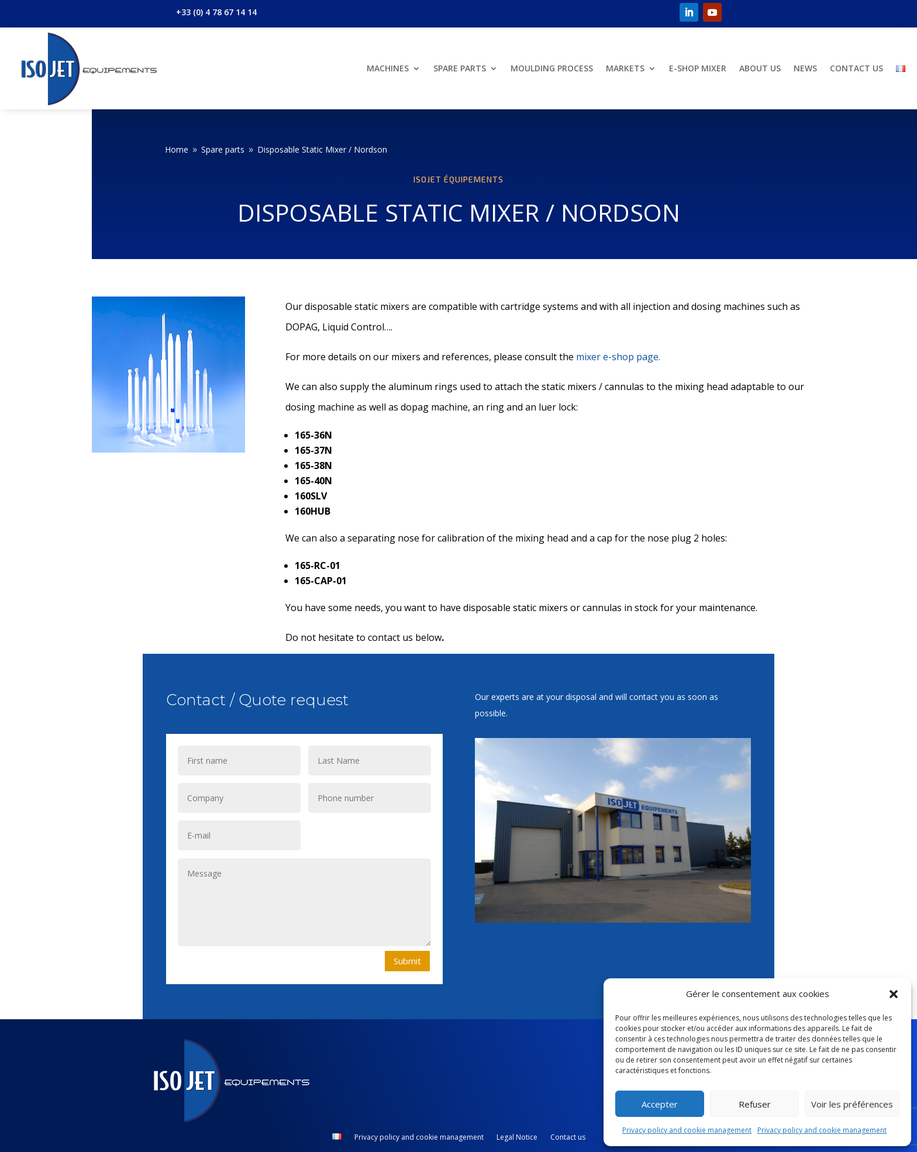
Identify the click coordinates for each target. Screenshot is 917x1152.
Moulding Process (552, 68)
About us (760, 68)
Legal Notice (517, 1137)
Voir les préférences (852, 1104)
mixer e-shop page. (618, 356)
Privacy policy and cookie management (686, 1130)
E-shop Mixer (697, 68)
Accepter (660, 1104)
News (805, 68)
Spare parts (459, 68)
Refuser (755, 1104)
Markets (625, 68)
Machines (388, 68)
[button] (893, 994)
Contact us (856, 68)
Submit (407, 961)
